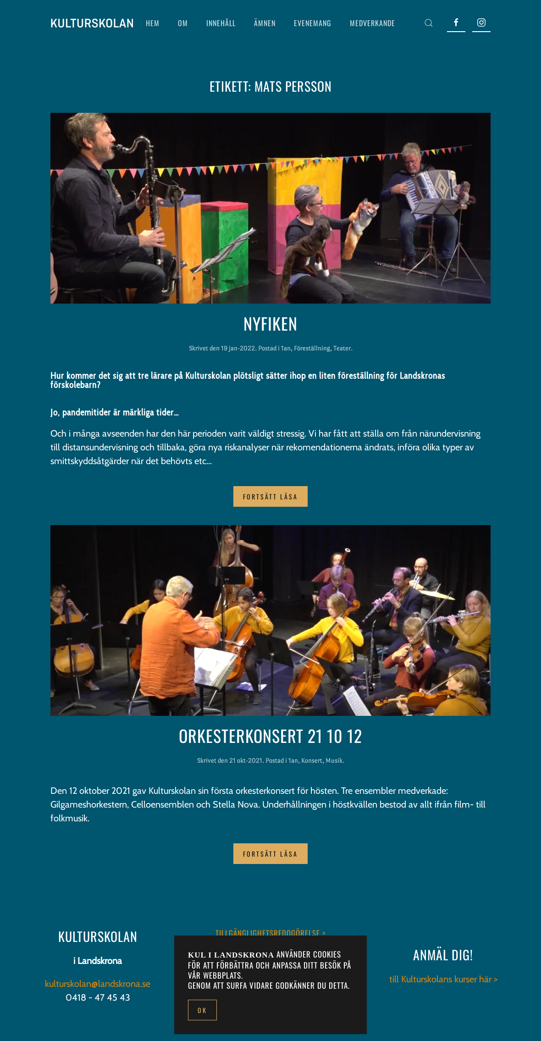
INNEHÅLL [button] (221, 22)
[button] (428, 23)
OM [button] (183, 22)
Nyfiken (270, 323)
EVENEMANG (312, 22)
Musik (334, 760)
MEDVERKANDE (372, 22)
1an (286, 348)
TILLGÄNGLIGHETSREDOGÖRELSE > (270, 933)
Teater (342, 348)
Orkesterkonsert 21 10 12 (270, 735)
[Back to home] (91, 23)
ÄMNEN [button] (265, 22)
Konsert (311, 760)
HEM (153, 22)
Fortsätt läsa (270, 496)
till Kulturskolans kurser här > (443, 979)
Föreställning (312, 348)
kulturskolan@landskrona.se (97, 983)
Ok (202, 1010)
